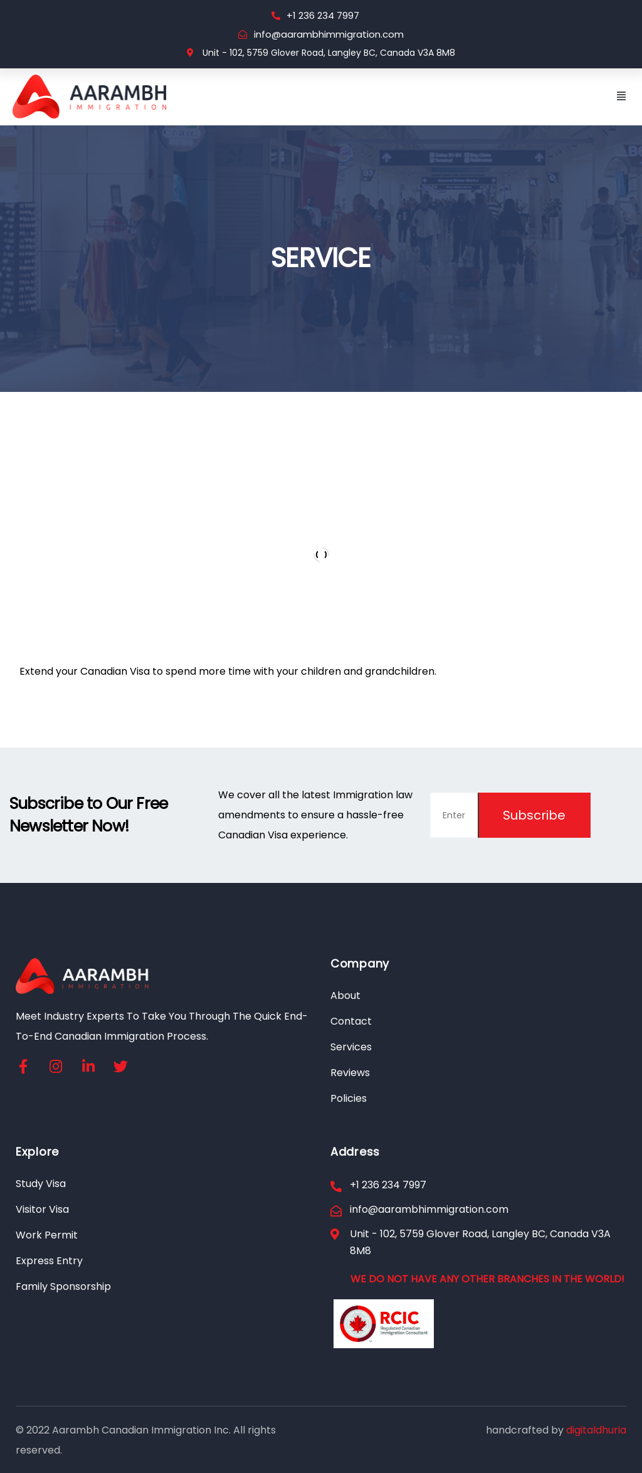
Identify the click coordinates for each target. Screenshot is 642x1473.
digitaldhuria (596, 1430)
